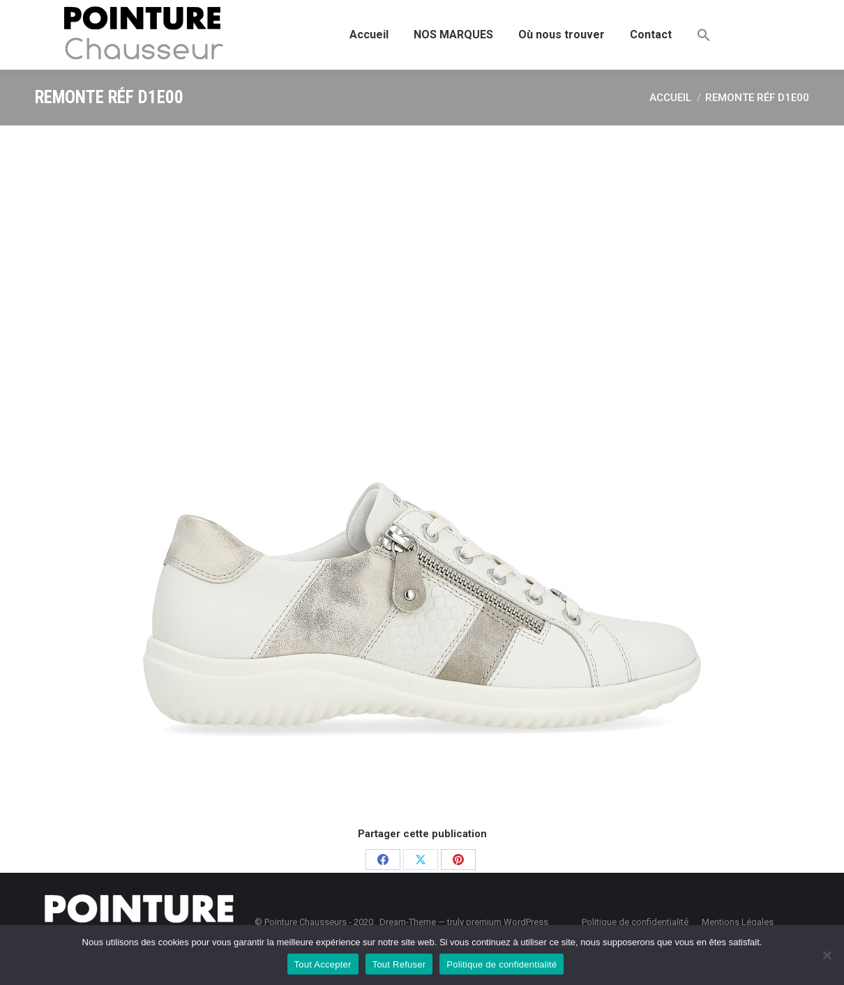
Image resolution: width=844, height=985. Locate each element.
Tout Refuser (399, 964)
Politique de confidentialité (501, 964)
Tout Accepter (323, 964)
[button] (704, 35)
